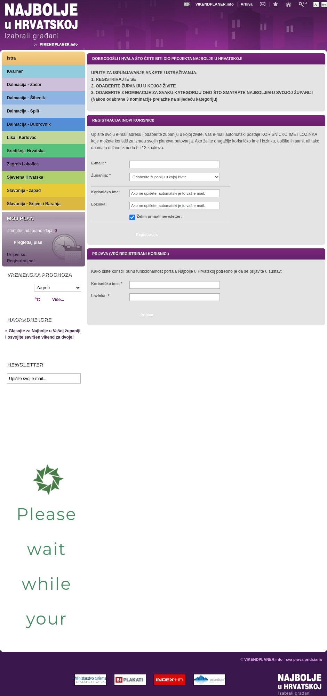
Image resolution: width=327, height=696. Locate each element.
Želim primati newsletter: (159, 216)
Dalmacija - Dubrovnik (29, 124)
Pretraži (304, 4)
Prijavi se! (17, 254)
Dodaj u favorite (277, 4)
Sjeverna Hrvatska (25, 177)
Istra (11, 58)
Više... (58, 299)
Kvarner (15, 71)
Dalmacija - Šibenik (26, 97)
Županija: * (101, 175)
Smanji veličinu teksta (316, 4)
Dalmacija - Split (23, 111)
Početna (290, 4)
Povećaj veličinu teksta (324, 4)
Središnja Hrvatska (26, 150)
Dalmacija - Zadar (24, 84)
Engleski (187, 4)
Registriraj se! (21, 260)
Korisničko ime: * (106, 284)
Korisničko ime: (105, 192)
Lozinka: (99, 204)
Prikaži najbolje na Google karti (43, 428)
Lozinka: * (100, 296)
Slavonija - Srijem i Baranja (34, 203)
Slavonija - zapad (24, 190)
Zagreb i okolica (23, 164)
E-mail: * (98, 163)
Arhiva (247, 4)
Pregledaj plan (28, 242)
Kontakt (264, 4)
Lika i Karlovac (22, 137)
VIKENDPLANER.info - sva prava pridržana (283, 659)
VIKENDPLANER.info (215, 4)
